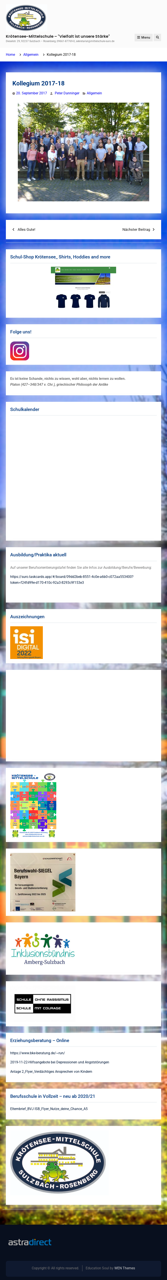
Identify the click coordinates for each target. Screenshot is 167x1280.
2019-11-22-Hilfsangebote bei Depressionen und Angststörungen (59, 1062)
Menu (143, 37)
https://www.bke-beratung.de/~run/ (37, 1053)
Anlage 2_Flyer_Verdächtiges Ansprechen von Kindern (51, 1071)
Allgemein (94, 93)
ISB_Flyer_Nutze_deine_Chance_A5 (61, 1109)
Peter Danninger (67, 93)
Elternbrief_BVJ (22, 1109)
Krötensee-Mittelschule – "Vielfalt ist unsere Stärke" (58, 36)
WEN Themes (124, 1268)
